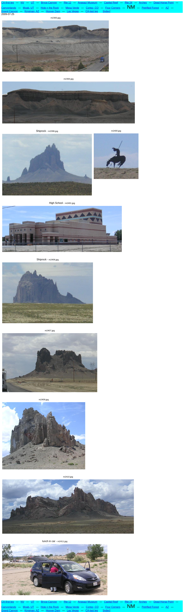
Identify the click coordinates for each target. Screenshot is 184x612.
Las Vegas (73, 11)
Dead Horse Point (164, 2)
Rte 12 (67, 2)
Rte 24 (128, 2)
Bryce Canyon (49, 2)
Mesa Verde (72, 7)
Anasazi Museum (87, 2)
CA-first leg (7, 2)
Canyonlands (8, 7)
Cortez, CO (92, 7)
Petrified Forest (150, 7)
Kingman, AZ (32, 11)
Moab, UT (28, 7)
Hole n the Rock (50, 7)
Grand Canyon (9, 11)
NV (22, 2)
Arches (143, 2)
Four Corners (112, 7)
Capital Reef (111, 2)
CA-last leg (91, 11)
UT (32, 2)
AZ (167, 7)
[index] (106, 11)
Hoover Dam (53, 11)
